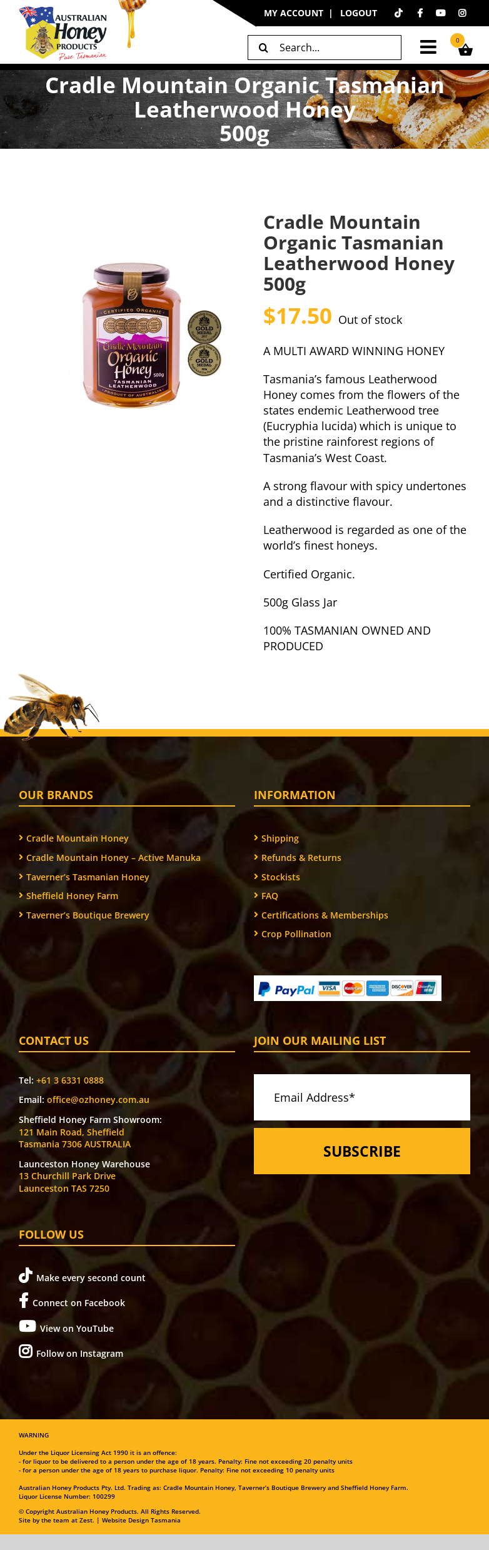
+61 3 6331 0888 (70, 1080)
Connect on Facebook (72, 1301)
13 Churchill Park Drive (67, 1176)
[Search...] (324, 47)
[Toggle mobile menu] (429, 47)
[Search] (263, 47)
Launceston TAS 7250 (64, 1188)
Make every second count (82, 1276)
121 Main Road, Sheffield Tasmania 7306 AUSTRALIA (75, 1138)
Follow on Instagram (71, 1351)
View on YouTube (66, 1326)
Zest (86, 1520)
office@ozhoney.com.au (98, 1099)
